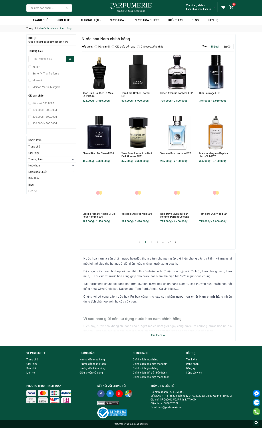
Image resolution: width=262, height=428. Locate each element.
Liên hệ (213, 20)
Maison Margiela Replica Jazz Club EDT (213, 155)
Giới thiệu (64, 20)
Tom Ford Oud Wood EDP (213, 214)
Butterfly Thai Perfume (45, 73)
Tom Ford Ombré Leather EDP (135, 94)
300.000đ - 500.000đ (44, 123)
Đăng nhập (191, 9)
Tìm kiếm (191, 359)
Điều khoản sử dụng (91, 372)
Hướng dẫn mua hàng (92, 359)
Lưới (215, 46)
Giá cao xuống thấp (150, 46)
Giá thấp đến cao (123, 46)
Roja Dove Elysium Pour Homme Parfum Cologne (174, 215)
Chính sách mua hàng (145, 359)
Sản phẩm (32, 368)
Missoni (37, 80)
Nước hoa (118, 20)
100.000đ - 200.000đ (44, 110)
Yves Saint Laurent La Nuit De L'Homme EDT (136, 155)
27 (169, 242)
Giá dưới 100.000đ (43, 103)
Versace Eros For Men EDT (136, 214)
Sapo (145, 424)
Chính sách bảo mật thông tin (150, 364)
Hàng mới (102, 46)
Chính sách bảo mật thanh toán (151, 377)
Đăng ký (207, 9)
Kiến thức (175, 20)
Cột (227, 46)
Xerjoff (36, 66)
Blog (195, 20)
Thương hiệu (91, 20)
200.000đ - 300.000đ (44, 116)
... (163, 242)
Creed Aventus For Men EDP (176, 93)
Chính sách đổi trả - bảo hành (150, 372)
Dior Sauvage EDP (209, 93)
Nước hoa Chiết (147, 20)
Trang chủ (40, 20)
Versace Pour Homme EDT (175, 153)
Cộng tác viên (194, 372)
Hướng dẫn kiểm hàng (93, 368)
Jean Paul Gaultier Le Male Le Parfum (98, 94)
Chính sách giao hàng (145, 368)
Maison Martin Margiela (46, 87)
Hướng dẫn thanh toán (93, 364)
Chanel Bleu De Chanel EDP (98, 153)
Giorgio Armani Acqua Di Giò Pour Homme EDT (99, 215)
